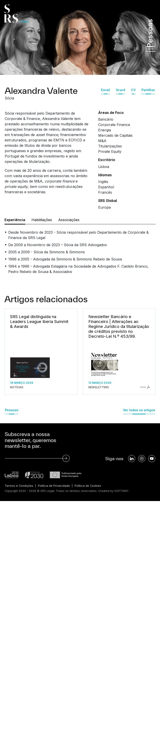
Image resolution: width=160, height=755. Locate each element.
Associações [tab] (68, 220)
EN (136, 49)
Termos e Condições (19, 485)
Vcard (120, 90)
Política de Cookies (88, 485)
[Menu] (150, 48)
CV (133, 90)
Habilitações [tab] (41, 220)
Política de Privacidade (54, 485)
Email (105, 90)
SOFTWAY (121, 491)
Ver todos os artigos (139, 410)
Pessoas (11, 410)
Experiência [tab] (14, 220)
